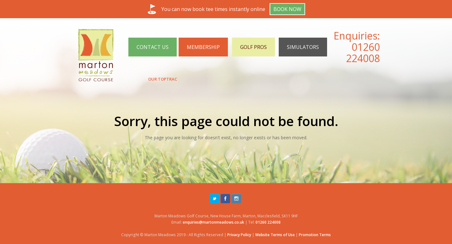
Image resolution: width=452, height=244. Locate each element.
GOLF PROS (253, 47)
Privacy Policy (239, 234)
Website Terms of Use (275, 234)
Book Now (287, 9)
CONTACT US (153, 47)
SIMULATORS (303, 47)
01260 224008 (363, 52)
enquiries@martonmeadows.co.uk (213, 222)
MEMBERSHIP (203, 47)
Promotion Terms (315, 234)
